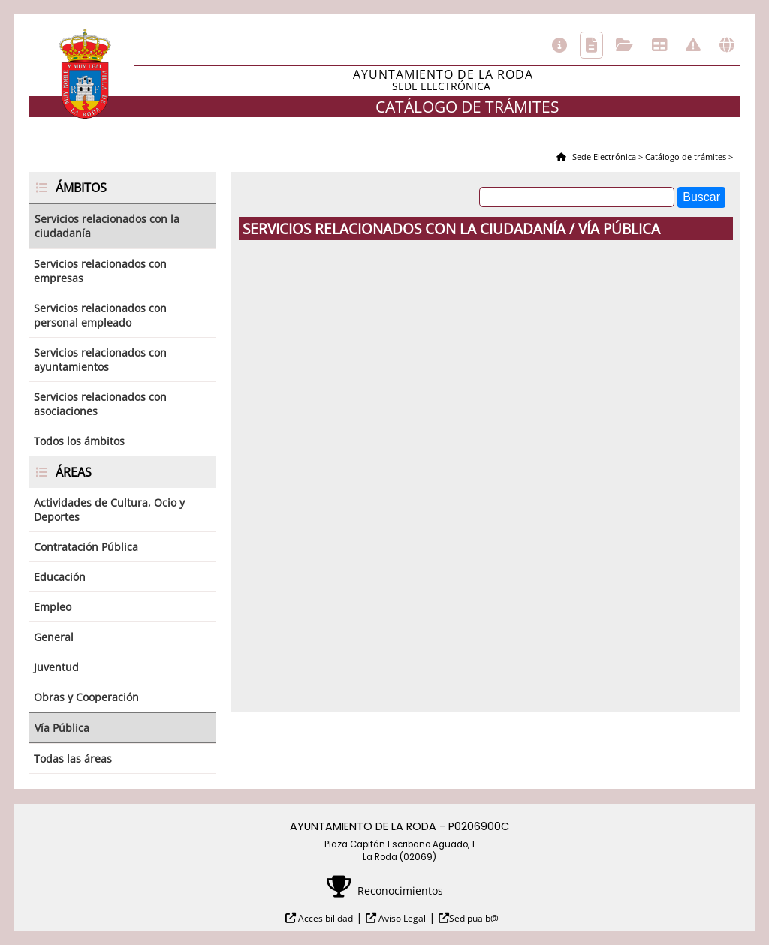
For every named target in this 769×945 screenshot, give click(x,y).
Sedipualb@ (474, 918)
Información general (559, 45)
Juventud (56, 667)
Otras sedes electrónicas (726, 45)
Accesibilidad (324, 918)
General (54, 637)
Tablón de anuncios (659, 45)
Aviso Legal (401, 918)
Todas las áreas (73, 758)
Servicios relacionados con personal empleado (100, 315)
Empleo (52, 607)
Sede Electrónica (603, 156)
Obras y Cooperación (86, 697)
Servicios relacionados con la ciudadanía (107, 226)
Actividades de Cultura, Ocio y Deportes (109, 509)
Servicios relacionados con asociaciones (100, 404)
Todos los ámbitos (79, 441)
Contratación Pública (86, 547)
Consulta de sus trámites (624, 45)
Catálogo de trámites (591, 45)
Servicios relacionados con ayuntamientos (100, 359)
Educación (60, 577)
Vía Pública (62, 728)
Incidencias (693, 45)
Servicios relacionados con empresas (100, 271)
